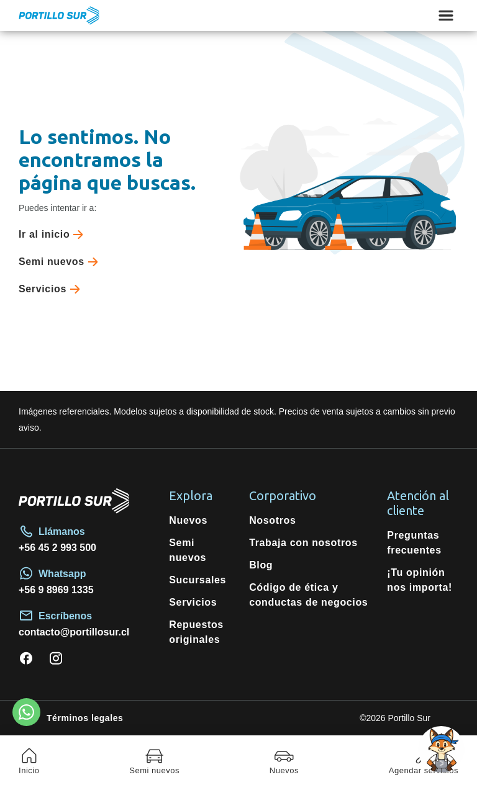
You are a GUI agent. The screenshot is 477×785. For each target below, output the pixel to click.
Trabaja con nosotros (303, 542)
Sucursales (197, 580)
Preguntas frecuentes (414, 542)
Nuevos (188, 520)
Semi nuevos (61, 261)
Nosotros (272, 520)
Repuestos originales (196, 632)
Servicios (52, 289)
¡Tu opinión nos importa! (419, 580)
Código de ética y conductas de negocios (308, 595)
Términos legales (85, 718)
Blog (261, 565)
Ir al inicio (53, 234)
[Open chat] (441, 749)
